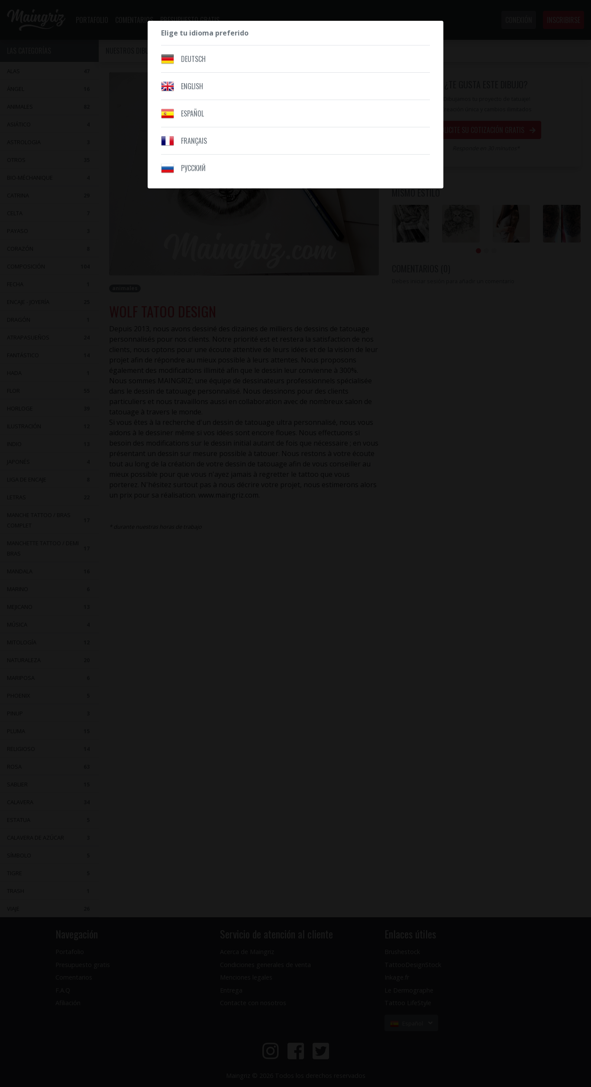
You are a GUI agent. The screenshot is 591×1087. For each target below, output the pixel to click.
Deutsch (193, 59)
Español (192, 113)
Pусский (193, 168)
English (192, 86)
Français (194, 141)
